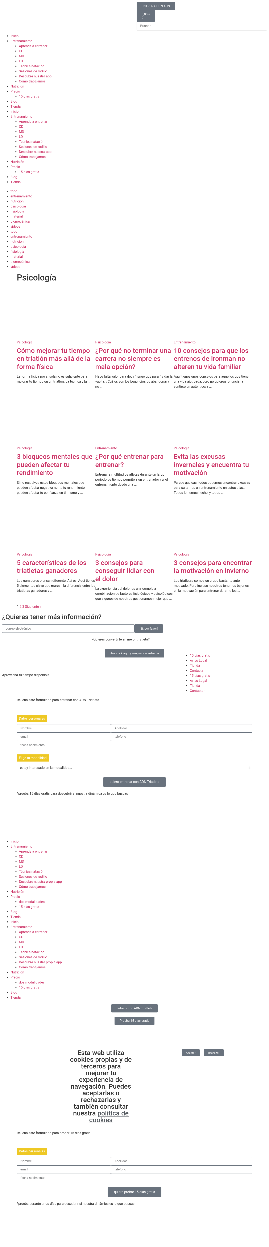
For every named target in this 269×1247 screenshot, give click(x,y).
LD (21, 61)
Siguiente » (33, 607)
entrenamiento (21, 196)
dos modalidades (32, 902)
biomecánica (20, 221)
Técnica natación (31, 66)
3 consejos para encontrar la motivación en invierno (213, 567)
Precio (15, 91)
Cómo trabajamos (32, 81)
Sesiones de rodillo (33, 71)
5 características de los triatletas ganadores (52, 567)
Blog (14, 101)
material (17, 216)
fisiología (17, 211)
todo (14, 191)
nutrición (17, 201)
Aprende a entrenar (33, 46)
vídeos (15, 226)
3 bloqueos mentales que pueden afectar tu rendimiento (54, 465)
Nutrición (17, 86)
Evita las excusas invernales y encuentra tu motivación (211, 465)
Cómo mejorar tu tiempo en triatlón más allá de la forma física (53, 359)
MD (21, 56)
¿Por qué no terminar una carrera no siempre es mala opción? (133, 359)
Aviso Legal (198, 661)
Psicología (24, 342)
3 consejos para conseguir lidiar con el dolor (124, 571)
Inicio (14, 36)
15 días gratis (29, 96)
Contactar (197, 671)
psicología (18, 206)
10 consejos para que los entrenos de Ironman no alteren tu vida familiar (211, 359)
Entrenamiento (21, 41)
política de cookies (109, 1116)
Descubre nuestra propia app (40, 882)
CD (21, 51)
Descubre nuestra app (35, 76)
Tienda (16, 106)
